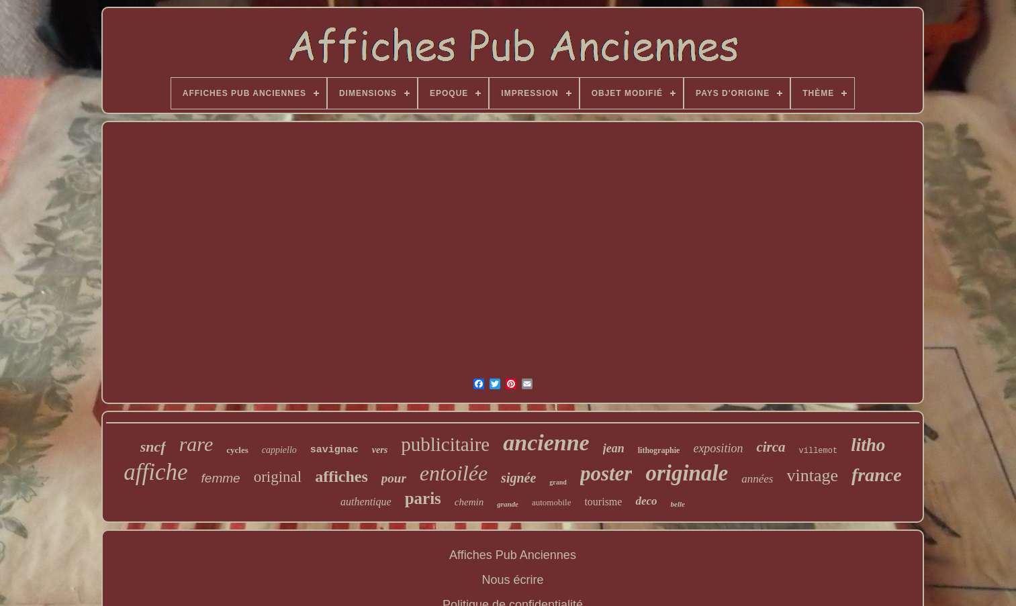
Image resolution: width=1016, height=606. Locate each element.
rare (196, 444)
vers (379, 450)
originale (686, 473)
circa (770, 447)
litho (868, 445)
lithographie (659, 450)
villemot (818, 451)
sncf (153, 446)
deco (646, 501)
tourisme (603, 501)
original (278, 476)
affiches (341, 476)
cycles (237, 450)
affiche (155, 472)
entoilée (454, 473)
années (757, 478)
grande (507, 504)
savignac (334, 450)
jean (614, 448)
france (876, 474)
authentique (365, 501)
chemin (469, 502)
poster (606, 473)
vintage (812, 475)
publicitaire (445, 444)
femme (220, 478)
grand (558, 482)
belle (678, 504)
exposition (718, 448)
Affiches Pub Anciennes (512, 555)
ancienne (546, 442)
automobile (551, 502)
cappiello (279, 450)
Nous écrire (512, 580)
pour (393, 478)
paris (423, 498)
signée (518, 477)
